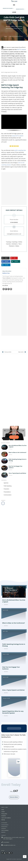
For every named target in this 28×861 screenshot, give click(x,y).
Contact (3, 811)
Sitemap (3, 819)
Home (2, 809)
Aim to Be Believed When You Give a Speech (14, 596)
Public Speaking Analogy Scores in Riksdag (14, 640)
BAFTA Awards (21, 49)
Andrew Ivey (6, 273)
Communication (7, 495)
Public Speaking (7, 486)
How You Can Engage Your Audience (14, 663)
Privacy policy (4, 813)
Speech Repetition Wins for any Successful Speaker (14, 707)
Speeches (6, 483)
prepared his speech (17, 136)
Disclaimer (3, 815)
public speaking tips (20, 150)
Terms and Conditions (6, 817)
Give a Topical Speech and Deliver (17, 473)
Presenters (6, 489)
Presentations (7, 492)
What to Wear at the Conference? (17, 452)
